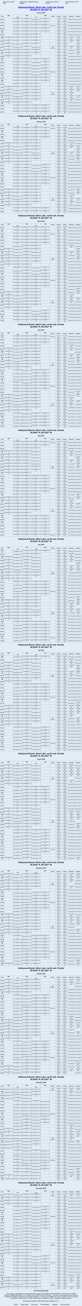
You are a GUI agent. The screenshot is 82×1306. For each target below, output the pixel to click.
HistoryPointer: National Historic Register (29, 2)
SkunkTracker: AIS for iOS (71, 2)
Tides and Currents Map (8, 2)
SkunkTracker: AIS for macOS (52, 2)
